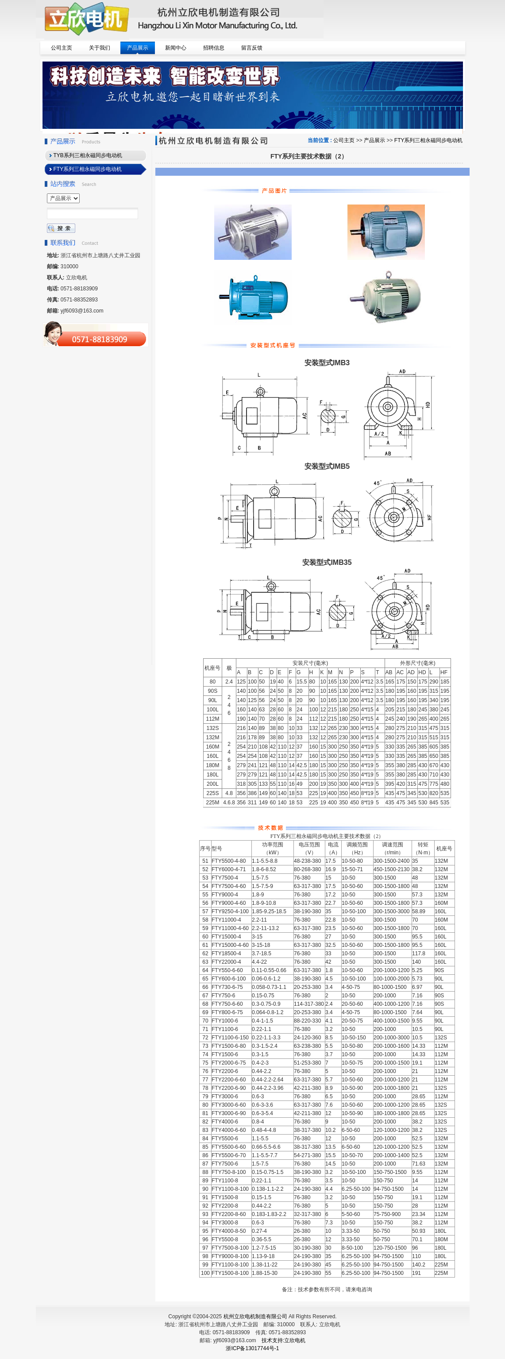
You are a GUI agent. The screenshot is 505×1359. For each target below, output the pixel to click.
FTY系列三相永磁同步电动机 (428, 140)
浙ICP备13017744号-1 (252, 1348)
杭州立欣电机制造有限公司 (255, 1316)
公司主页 (344, 140)
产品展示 (374, 140)
